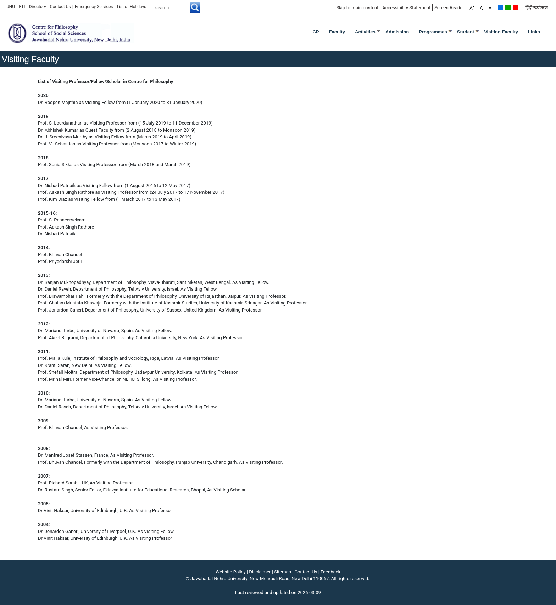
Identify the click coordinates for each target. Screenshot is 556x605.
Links (534, 31)
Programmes (433, 31)
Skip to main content (357, 7)
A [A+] (471, 8)
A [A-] (491, 8)
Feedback (330, 571)
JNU (11, 6)
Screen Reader (449, 7)
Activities (365, 31)
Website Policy (231, 571)
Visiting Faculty (501, 31)
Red (515, 7)
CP (315, 31)
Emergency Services (94, 6)
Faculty (337, 31)
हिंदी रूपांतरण (536, 7)
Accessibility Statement (406, 7)
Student (465, 31)
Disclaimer (260, 571)
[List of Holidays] (132, 7)
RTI (22, 6)
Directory (37, 6)
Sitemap (282, 571)
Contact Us (60, 6)
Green (508, 7)
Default (500, 7)
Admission (397, 31)
